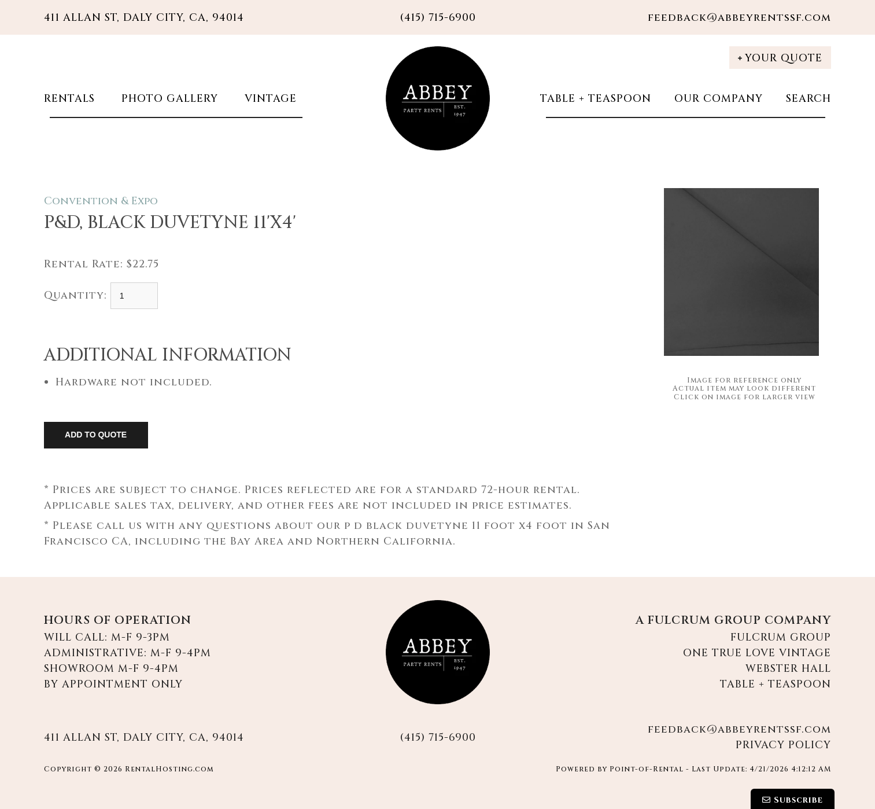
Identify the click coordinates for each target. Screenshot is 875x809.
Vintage (269, 98)
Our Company (718, 98)
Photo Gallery (168, 98)
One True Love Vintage (757, 653)
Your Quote (780, 58)
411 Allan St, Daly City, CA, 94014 (144, 17)
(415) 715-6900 (438, 737)
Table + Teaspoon (595, 98)
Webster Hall (788, 668)
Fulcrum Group (780, 637)
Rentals (69, 98)
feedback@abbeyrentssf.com (739, 17)
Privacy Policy (783, 745)
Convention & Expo (101, 201)
